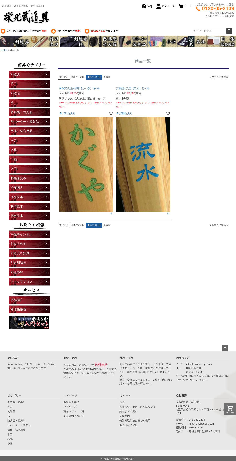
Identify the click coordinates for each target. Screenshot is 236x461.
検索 (229, 31)
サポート (125, 395)
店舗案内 (124, 415)
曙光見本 (17, 197)
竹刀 (14, 84)
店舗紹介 (17, 300)
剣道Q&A (17, 272)
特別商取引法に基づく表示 (134, 420)
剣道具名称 (18, 244)
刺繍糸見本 (18, 178)
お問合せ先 (182, 357)
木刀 (14, 140)
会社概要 (181, 395)
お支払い (13, 357)
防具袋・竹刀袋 (21, 112)
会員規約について (73, 415)
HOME (4, 50)
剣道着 (15, 93)
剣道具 (15, 74)
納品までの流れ (128, 411)
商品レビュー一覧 (73, 411)
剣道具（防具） (16, 402)
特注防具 (17, 187)
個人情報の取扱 (128, 425)
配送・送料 (70, 357)
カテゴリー (14, 395)
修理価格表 (18, 309)
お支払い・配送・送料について (137, 406)
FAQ (146, 6)
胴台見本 (17, 216)
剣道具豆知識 (20, 253)
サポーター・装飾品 (25, 121)
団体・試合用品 (21, 131)
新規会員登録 (71, 402)
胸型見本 (17, 206)
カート (185, 6)
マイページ (165, 6)
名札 (14, 150)
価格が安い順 (77, 77)
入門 (14, 168)
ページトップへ (225, 348)
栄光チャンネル (21, 234)
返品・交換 (126, 357)
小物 (14, 159)
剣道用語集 (18, 262)
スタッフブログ (21, 281)
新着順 (107, 77)
